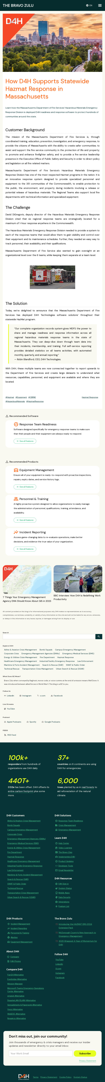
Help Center (64, 843)
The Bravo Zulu (65, 852)
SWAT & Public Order (75, 665)
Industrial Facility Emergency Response (57, 661)
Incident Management (20, 924)
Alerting (14, 937)
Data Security (64, 897)
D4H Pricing (15, 961)
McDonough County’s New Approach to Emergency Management (77, 934)
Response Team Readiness (71, 821)
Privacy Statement (87, 1060)
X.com (58, 968)
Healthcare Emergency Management (20, 661)
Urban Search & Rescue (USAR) (70, 669)
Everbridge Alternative (17, 979)
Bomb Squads (46, 649)
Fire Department (47, 657)
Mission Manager (15, 984)
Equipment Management (21, 942)
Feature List (64, 906)
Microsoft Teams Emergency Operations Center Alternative (25, 990)
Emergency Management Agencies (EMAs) (41, 653)
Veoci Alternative (15, 1009)
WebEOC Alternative (16, 1014)
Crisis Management (67, 825)
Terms (35, 1077)
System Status (65, 888)
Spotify (33, 722)
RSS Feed (12, 735)
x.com (42, 695)
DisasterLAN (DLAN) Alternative (21, 1000)
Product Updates (66, 861)
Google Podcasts (52, 722)
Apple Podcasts (14, 722)
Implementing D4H (67, 857)
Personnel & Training (20, 933)
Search (6, 633)
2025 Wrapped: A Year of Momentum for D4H (78, 943)
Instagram (26, 695)
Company (14, 957)
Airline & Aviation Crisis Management (20, 649)
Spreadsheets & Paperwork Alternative (24, 1005)
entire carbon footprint (20, 791)
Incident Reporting (19, 928)
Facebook (58, 695)
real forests (88, 787)
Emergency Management (70, 830)
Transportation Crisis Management (37, 669)
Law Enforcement (85, 661)
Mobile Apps (64, 893)
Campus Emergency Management (70, 649)
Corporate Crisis (11, 653)
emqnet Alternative (15, 996)
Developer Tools (66, 866)
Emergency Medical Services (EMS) (78, 653)
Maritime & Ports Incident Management (22, 665)
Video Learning (65, 848)
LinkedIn (10, 695)
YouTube (11, 709)
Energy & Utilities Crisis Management (20, 657)
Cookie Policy (65, 1077)
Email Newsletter (66, 870)
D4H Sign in (64, 884)
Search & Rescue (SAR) (52, 665)
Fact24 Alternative (15, 975)
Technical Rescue (11, 669)
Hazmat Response (65, 657)
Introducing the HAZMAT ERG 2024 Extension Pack (75, 926)
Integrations (64, 902)
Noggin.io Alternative (16, 1018)
